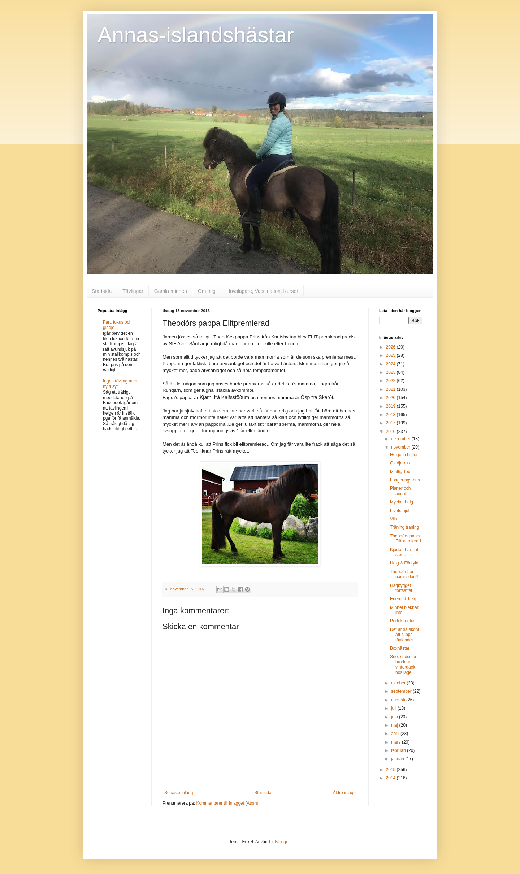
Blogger (282, 841)
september (402, 691)
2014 (391, 777)
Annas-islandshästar (196, 35)
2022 (391, 380)
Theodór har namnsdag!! (404, 574)
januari (398, 758)
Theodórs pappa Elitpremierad (405, 538)
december (401, 438)
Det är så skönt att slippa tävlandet (404, 634)
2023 (391, 372)
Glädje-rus (400, 463)
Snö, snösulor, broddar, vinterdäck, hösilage (403, 664)
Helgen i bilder (404, 454)
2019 (391, 406)
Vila (393, 519)
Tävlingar (132, 291)
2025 (391, 355)
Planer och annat (400, 491)
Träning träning (404, 527)
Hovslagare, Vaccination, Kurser (262, 291)
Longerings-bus (405, 480)
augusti (398, 699)
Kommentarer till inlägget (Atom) (227, 803)
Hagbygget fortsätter (401, 588)
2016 (391, 431)
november (401, 447)
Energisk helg (403, 598)
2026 (391, 347)
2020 (391, 397)
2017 (391, 422)
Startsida (102, 291)
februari (399, 750)
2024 (391, 364)
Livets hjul (399, 510)
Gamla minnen (170, 291)
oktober (399, 682)
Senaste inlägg (178, 792)
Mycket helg (401, 502)
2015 (391, 769)
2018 (391, 414)
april (395, 733)
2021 (391, 389)
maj (395, 725)
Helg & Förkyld (404, 563)
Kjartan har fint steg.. (404, 552)
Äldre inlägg (344, 792)
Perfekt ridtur (402, 620)
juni (395, 716)
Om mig (207, 291)
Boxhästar (400, 648)
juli (394, 708)
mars (396, 742)
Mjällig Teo (400, 471)
